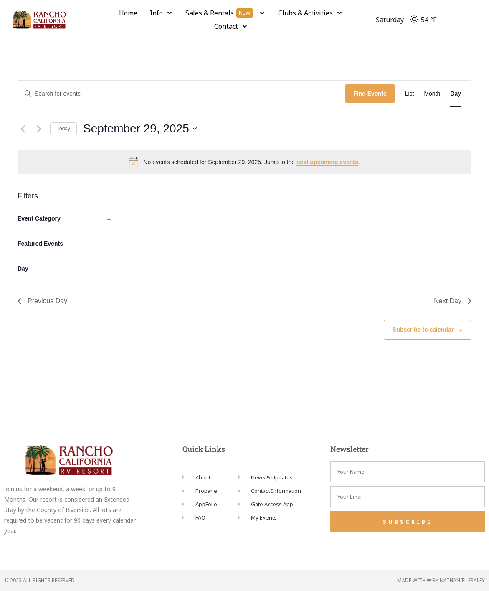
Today (63, 129)
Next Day (452, 300)
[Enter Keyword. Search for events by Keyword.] (181, 94)
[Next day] (39, 129)
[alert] (244, 162)
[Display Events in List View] (409, 94)
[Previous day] (23, 129)
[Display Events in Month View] (432, 94)
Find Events (369, 93)
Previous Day (42, 300)
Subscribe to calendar (423, 329)
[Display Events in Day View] (455, 94)
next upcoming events (327, 162)
